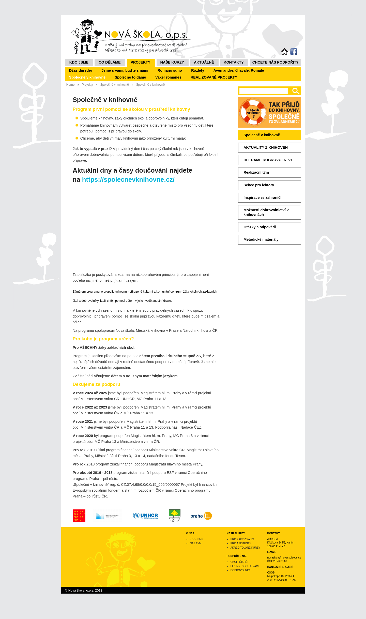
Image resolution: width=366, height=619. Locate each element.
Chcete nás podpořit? (275, 62)
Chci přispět (240, 562)
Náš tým (195, 543)
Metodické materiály (261, 239)
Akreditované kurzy (245, 547)
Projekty (140, 62)
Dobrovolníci (240, 570)
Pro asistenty (241, 543)
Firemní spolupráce (245, 566)
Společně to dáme (130, 77)
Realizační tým (256, 172)
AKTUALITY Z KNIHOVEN (265, 147)
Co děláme (109, 62)
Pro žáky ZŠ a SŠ (242, 539)
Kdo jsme (78, 62)
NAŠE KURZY (172, 62)
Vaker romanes (168, 77)
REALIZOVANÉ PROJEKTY (214, 77)
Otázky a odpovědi (259, 227)
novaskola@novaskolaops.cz (284, 557)
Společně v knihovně (87, 77)
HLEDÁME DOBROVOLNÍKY (268, 160)
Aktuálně (204, 62)
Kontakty (234, 62)
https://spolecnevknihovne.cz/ (128, 179)
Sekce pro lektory (258, 185)
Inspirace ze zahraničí (262, 197)
